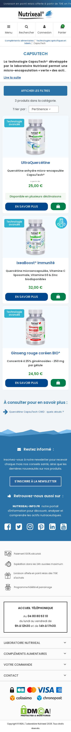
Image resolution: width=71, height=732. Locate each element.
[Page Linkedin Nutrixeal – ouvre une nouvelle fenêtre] (53, 526)
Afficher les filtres (35, 91)
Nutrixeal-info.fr (26, 506)
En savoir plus (26, 206)
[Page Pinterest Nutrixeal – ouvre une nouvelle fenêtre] (42, 526)
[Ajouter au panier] (58, 206)
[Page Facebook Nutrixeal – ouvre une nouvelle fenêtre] (8, 526)
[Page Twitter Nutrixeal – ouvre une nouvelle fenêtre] (20, 526)
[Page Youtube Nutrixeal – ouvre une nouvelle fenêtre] (63, 526)
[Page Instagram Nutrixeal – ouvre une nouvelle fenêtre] (31, 526)
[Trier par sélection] (44, 109)
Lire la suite (12, 78)
